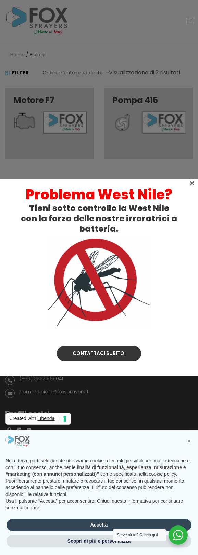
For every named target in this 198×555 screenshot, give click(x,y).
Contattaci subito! (99, 199)
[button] (189, 441)
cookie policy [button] (162, 474)
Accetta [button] (99, 525)
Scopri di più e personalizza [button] (99, 541)
